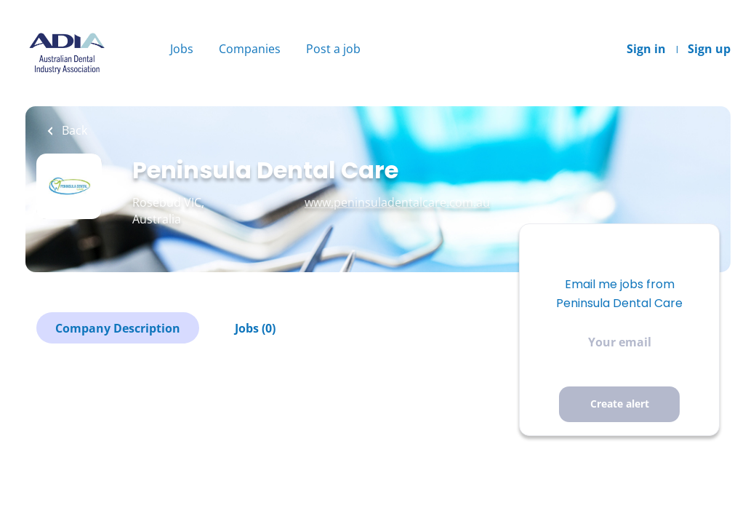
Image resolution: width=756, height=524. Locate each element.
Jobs (181, 48)
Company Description (117, 328)
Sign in (646, 48)
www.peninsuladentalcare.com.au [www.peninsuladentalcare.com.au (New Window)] (397, 202)
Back (73, 130)
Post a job (333, 48)
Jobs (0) (255, 328)
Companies (250, 48)
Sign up (709, 48)
